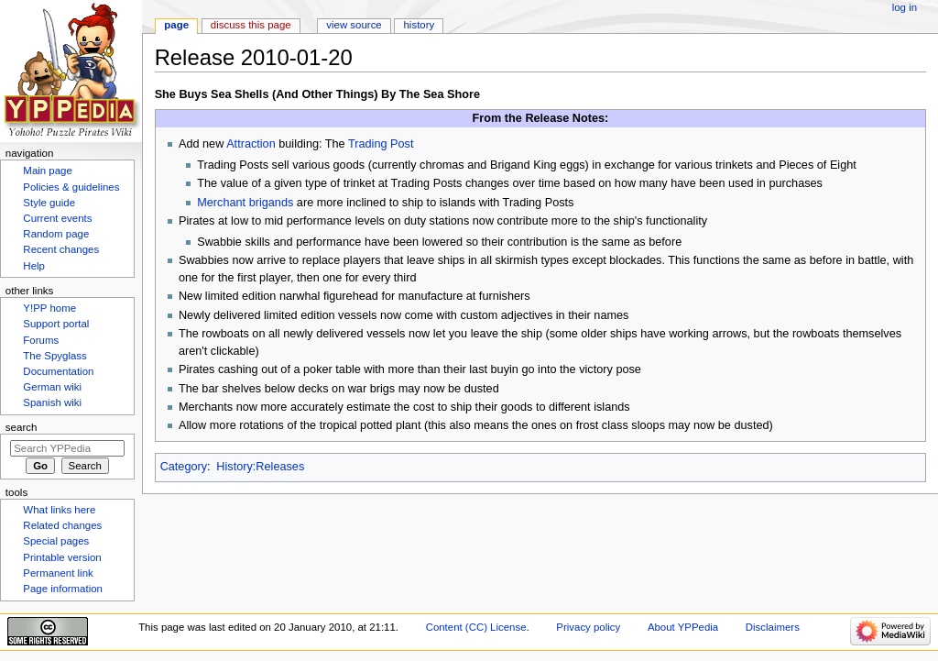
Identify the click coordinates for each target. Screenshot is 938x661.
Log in (904, 7)
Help (34, 265)
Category (183, 466)
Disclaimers (773, 627)
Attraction (251, 144)
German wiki (52, 386)
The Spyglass (54, 355)
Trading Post (380, 144)
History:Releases (260, 466)
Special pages (56, 540)
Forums (41, 340)
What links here (59, 509)
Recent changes (61, 249)
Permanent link (58, 572)
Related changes (62, 525)
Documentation (58, 371)
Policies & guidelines (71, 187)
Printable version (62, 557)
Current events (57, 218)
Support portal (56, 323)
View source (353, 24)
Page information (63, 588)
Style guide (49, 202)
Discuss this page (251, 24)
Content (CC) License (476, 627)
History (419, 24)
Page (176, 24)
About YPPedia (683, 627)
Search (21, 427)
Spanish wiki (52, 402)
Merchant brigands (245, 202)
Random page (56, 233)
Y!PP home (49, 308)
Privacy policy (588, 627)
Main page (47, 170)
